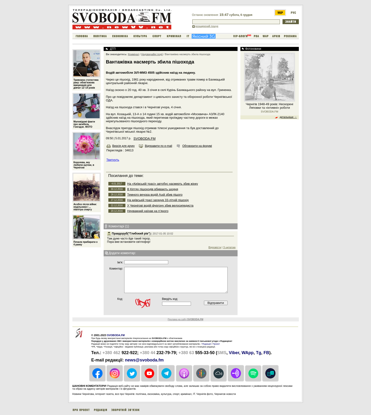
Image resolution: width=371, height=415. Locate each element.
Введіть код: (170, 299)
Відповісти (214, 247)
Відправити (216, 303)
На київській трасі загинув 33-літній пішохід (158, 200)
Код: (120, 299)
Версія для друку (123, 146)
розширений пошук (206, 26)
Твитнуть (112, 160)
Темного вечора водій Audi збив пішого (155, 194)
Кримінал (133, 54)
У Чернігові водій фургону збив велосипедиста (160, 205)
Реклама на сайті (185, 319)
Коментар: (116, 268)
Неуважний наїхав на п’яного (147, 211)
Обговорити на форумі (197, 146)
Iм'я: (120, 262)
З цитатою (229, 247)
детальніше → (288, 117)
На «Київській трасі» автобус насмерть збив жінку (162, 183)
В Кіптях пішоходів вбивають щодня (152, 189)
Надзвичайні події (152, 54)
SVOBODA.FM (144, 138)
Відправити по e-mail (158, 146)
